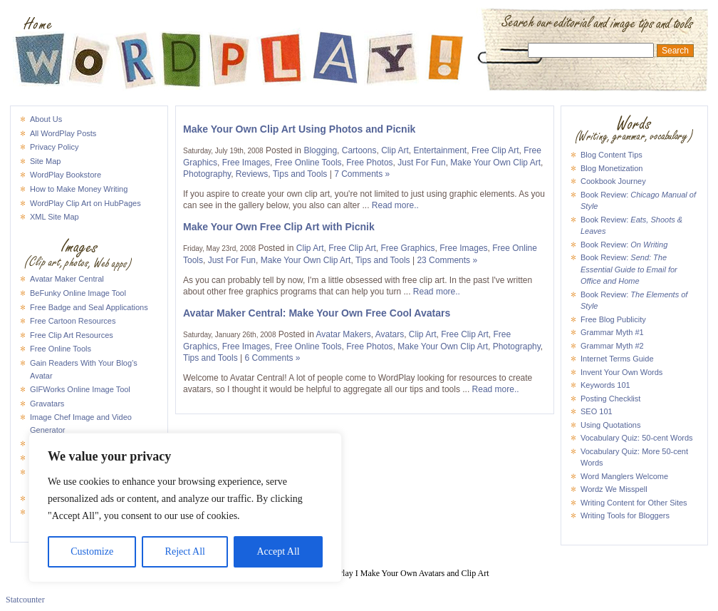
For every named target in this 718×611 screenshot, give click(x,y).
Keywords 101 (605, 385)
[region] (185, 507)
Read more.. (395, 205)
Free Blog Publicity (613, 319)
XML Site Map (54, 216)
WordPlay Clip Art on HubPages (85, 203)
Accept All (277, 551)
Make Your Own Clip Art (495, 163)
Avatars (389, 334)
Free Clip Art (495, 150)
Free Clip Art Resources (71, 335)
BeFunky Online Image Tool (78, 293)
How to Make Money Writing (79, 189)
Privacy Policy (54, 147)
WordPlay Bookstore (65, 174)
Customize (92, 551)
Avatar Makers (343, 334)
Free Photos (369, 163)
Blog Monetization (611, 168)
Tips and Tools (300, 174)
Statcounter (25, 600)
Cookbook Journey (613, 181)
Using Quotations (610, 425)
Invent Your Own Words (621, 372)
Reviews (252, 174)
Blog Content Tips (611, 154)
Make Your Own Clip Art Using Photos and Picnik (299, 129)
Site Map (45, 161)
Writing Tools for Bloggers (625, 515)
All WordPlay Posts (63, 133)
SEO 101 (597, 411)
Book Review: (624, 244)
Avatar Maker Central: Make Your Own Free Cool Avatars (316, 313)
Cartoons (359, 150)
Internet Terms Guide (617, 358)
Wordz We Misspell (614, 489)
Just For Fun (421, 163)
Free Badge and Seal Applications (89, 307)
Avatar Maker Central (67, 278)
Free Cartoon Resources (72, 321)
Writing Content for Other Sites (634, 502)
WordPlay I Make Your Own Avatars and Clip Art (359, 24)
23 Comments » (447, 260)
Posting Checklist (610, 398)
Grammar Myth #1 (612, 332)
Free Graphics (408, 248)
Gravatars (47, 403)
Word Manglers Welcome (624, 476)
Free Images (246, 163)
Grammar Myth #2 (612, 346)
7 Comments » (362, 174)
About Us (46, 119)
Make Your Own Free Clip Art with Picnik (279, 226)
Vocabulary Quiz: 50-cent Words (637, 437)
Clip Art (395, 150)
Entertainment (440, 150)
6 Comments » (273, 358)
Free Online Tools (60, 348)
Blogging (320, 150)
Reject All (185, 551)
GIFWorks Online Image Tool (80, 389)
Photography (207, 174)
